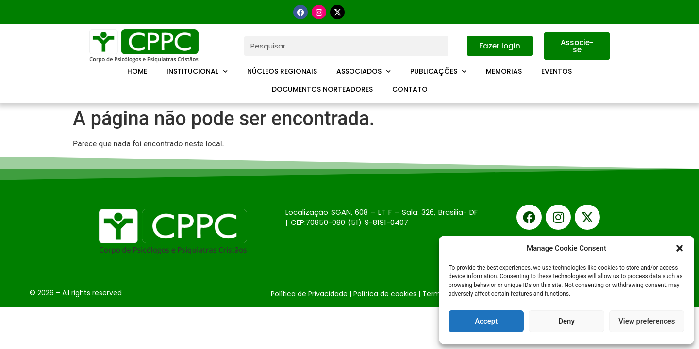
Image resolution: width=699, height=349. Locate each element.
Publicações (438, 71)
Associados (363, 71)
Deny (566, 321)
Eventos (556, 71)
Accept (486, 321)
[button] (679, 248)
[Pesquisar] (457, 46)
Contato (410, 89)
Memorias (504, 71)
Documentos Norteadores (322, 89)
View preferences (646, 321)
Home (137, 71)
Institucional (197, 71)
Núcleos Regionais (282, 71)
